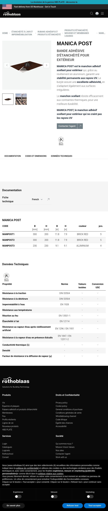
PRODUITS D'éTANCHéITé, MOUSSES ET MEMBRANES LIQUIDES (77, 33)
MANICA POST (102, 33)
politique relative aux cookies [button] (50, 474)
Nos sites (60, 450)
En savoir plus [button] (13, 505)
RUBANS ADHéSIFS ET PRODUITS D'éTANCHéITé (49, 33)
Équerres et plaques (10, 406)
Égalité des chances (64, 423)
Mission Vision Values (65, 447)
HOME (5, 33)
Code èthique (61, 419)
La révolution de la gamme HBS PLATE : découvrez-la (54, 2)
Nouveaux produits (10, 426)
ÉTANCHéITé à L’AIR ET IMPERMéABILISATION (22, 33)
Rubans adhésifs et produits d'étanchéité (19, 409)
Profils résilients (9, 419)
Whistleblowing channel (66, 416)
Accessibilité (61, 426)
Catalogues (7, 447)
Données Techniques (61, 156)
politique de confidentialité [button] (27, 468)
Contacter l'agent (63, 454)
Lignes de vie (7, 423)
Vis (3, 403)
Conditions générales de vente (69, 413)
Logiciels (6, 450)
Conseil (5, 457)
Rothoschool (7, 454)
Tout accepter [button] (94, 505)
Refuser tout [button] (72, 505)
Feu (3, 416)
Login (4, 444)
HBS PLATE (7, 430)
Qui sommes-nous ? (64, 444)
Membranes (7, 413)
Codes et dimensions (35, 156)
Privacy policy (62, 403)
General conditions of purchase (69, 409)
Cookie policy (61, 406)
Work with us (61, 457)
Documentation (12, 156)
